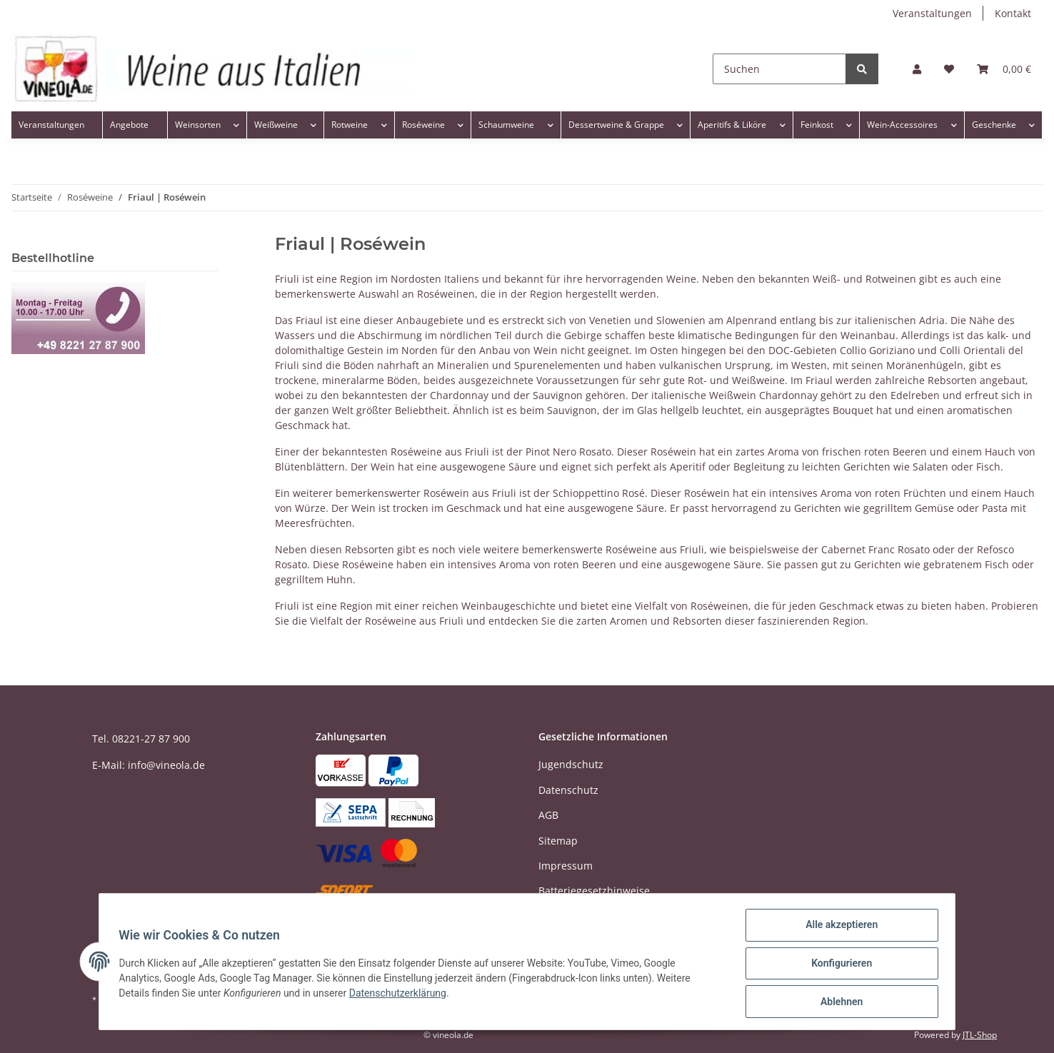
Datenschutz (568, 790)
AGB (548, 815)
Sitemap (558, 840)
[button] (917, 69)
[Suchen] (779, 69)
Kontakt (1013, 13)
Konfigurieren (838, 965)
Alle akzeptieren (838, 928)
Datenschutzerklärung (400, 995)
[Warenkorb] (1004, 69)
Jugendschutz (570, 764)
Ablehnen (838, 1002)
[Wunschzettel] (949, 69)
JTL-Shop (980, 1035)
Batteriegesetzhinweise (594, 890)
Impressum (565, 865)
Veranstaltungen (932, 13)
